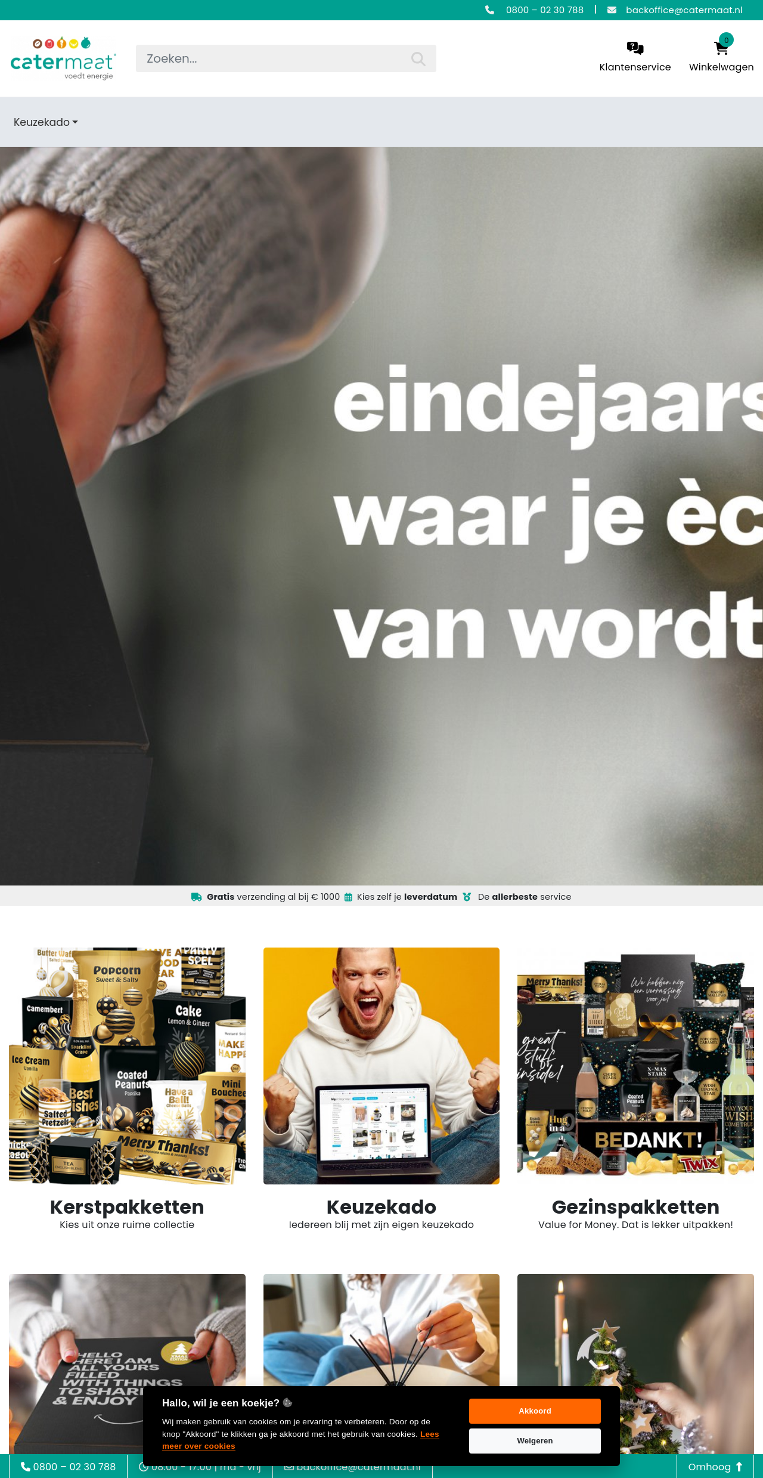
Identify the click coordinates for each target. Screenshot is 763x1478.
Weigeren (535, 1440)
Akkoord (535, 1410)
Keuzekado (42, 122)
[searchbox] (286, 58)
